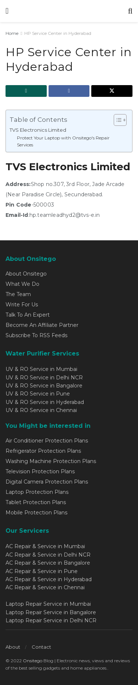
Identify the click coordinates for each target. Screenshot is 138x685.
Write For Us (22, 304)
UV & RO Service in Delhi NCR (44, 377)
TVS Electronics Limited (38, 130)
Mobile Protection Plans (36, 512)
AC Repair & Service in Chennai (45, 587)
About (13, 647)
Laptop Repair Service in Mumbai (48, 604)
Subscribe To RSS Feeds (36, 335)
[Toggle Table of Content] (116, 120)
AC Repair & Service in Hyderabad (49, 579)
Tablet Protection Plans (36, 502)
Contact (41, 647)
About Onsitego (26, 273)
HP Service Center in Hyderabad (57, 33)
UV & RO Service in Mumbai (41, 369)
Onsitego (32, 660)
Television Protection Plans (40, 471)
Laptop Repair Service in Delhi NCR (51, 620)
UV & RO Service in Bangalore (44, 385)
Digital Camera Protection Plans (47, 481)
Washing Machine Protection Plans (51, 461)
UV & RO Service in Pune (38, 393)
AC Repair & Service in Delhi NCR (48, 554)
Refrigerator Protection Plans (43, 451)
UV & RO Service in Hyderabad (45, 402)
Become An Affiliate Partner (42, 325)
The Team (18, 294)
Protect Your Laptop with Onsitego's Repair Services (63, 141)
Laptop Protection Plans (37, 492)
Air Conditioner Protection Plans (47, 440)
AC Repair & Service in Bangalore (48, 563)
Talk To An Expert (28, 314)
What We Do (22, 284)
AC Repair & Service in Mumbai (45, 546)
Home (12, 33)
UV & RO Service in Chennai (41, 410)
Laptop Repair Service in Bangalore (51, 612)
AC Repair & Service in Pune (42, 571)
